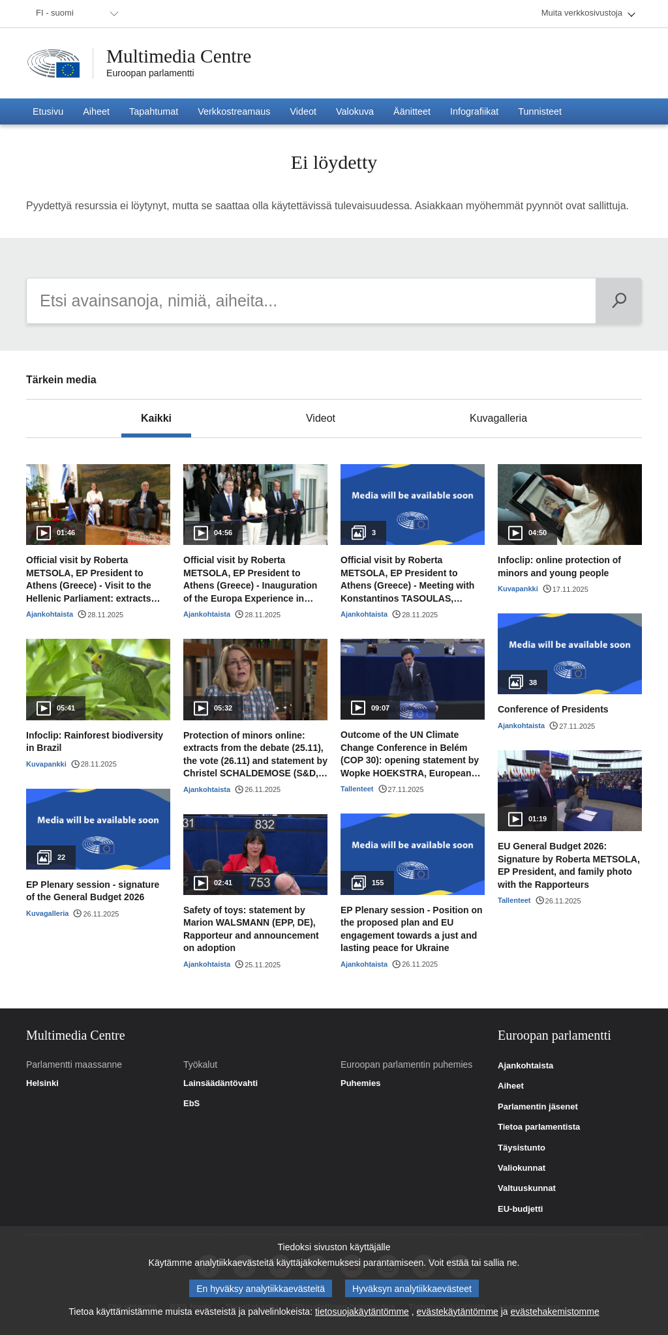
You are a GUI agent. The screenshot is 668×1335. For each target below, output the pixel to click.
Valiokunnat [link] (521, 1168)
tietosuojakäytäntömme (362, 1311)
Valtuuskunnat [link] (527, 1188)
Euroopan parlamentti (150, 73)
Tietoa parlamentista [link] (539, 1127)
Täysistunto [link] (521, 1147)
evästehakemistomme (555, 1311)
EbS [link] (191, 1103)
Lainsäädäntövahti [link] (220, 1083)
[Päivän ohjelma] (619, 301)
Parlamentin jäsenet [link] (538, 1106)
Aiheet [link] (511, 1086)
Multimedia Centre (180, 57)
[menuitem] (75, 13)
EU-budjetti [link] (520, 1209)
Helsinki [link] (42, 1083)
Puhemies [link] (360, 1083)
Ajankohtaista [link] (525, 1065)
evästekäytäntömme (457, 1311)
